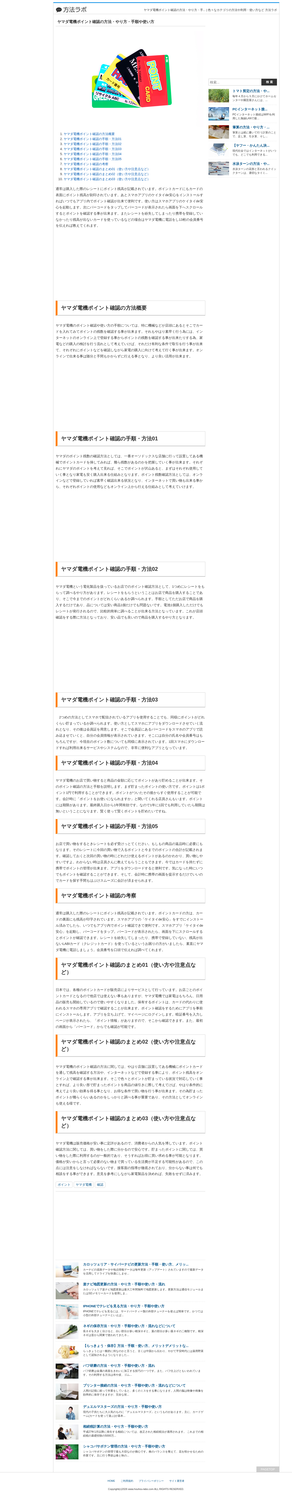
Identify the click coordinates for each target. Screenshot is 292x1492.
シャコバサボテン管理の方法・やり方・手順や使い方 (124, 1446)
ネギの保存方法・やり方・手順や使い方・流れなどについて (129, 1326)
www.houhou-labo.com (141, 1489)
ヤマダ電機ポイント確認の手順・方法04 (93, 154)
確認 (100, 1184)
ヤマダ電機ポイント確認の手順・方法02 (93, 144)
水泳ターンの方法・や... (250, 164)
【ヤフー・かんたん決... (250, 145)
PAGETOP (268, 1469)
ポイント (64, 1184)
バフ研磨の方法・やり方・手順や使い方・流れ (119, 1365)
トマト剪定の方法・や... (250, 91)
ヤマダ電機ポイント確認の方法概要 (89, 134)
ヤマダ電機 (84, 1184)
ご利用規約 (127, 1480)
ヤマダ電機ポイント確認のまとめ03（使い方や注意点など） (107, 179)
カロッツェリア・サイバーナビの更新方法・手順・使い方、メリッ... (135, 1264)
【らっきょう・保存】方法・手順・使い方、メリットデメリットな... (135, 1346)
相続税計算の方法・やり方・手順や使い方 (115, 1426)
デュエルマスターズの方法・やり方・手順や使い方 (122, 1407)
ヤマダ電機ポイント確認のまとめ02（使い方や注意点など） (107, 174)
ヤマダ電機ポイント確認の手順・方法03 (93, 149)
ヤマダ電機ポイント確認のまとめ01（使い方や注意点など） (107, 169)
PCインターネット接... (249, 109)
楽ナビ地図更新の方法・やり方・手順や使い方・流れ (124, 1284)
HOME (111, 1480)
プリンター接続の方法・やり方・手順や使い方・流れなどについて (134, 1385)
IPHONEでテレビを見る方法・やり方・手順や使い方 (123, 1306)
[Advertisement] (31, 70)
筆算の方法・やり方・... (250, 127)
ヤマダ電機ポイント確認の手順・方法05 (93, 159)
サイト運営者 (176, 1480)
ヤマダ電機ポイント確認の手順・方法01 (93, 139)
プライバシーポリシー (151, 1480)
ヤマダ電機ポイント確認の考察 (86, 164)
